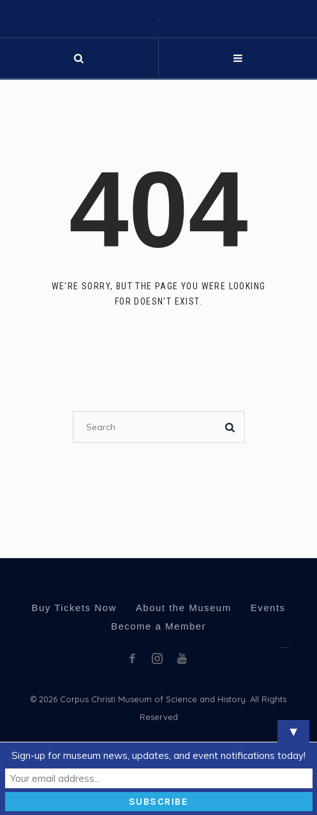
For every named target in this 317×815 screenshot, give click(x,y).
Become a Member (158, 626)
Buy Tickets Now (73, 607)
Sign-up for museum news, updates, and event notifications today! (158, 755)
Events (268, 607)
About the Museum (184, 607)
